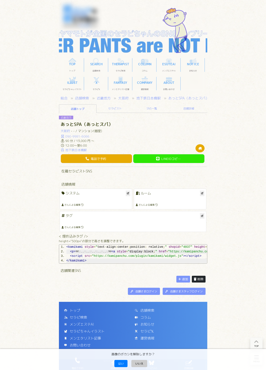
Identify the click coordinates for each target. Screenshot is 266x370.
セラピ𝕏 (144, 331)
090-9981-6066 (75, 136)
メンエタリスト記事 (82, 338)
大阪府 (124, 98)
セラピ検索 (75, 317)
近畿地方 (104, 98)
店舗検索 (82, 98)
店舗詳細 (188, 108)
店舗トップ (77, 109)
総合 (65, 98)
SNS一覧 (152, 108)
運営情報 (144, 338)
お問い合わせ (77, 345)
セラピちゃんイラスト (84, 331)
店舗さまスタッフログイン (184, 291)
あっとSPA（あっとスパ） (188, 98)
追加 (183, 279)
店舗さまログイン (144, 291)
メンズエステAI (79, 324)
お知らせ (144, 324)
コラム (143, 317)
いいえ (139, 363)
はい (121, 363)
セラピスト (115, 108)
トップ (72, 310)
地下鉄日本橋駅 (149, 98)
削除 (199, 279)
